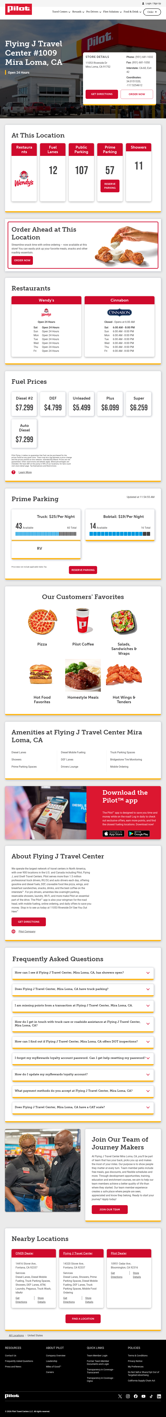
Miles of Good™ (53, 1366)
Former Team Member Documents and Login (98, 1362)
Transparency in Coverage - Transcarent (100, 1371)
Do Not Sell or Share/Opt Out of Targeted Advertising (143, 1374)
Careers (50, 1372)
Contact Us (10, 1355)
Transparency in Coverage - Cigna (100, 1379)
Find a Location (83, 1318)
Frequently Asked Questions (19, 1361)
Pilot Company (27, 931)
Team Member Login (97, 1355)
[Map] (122, 899)
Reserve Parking (110, 185)
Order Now (137, 94)
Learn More (25, 472)
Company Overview (55, 1355)
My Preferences (135, 1366)
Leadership (51, 1361)
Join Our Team (110, 1209)
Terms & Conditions (138, 1355)
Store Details (42, 1300)
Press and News (13, 1366)
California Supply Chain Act (141, 1380)
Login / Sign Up (153, 3)
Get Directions (102, 94)
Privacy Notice (135, 1361)
